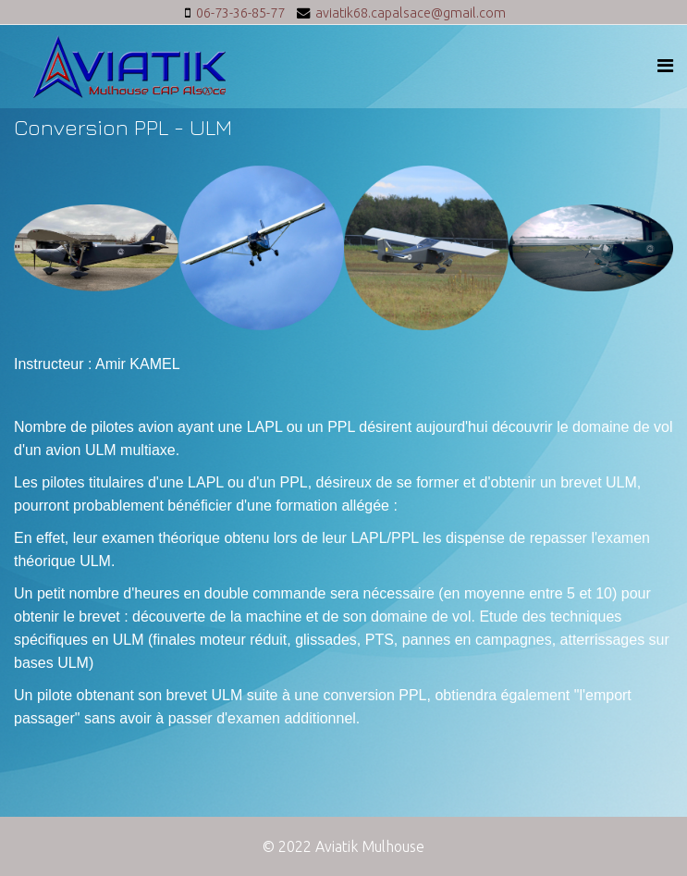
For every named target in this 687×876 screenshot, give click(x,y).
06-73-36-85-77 (240, 13)
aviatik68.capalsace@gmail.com (410, 13)
